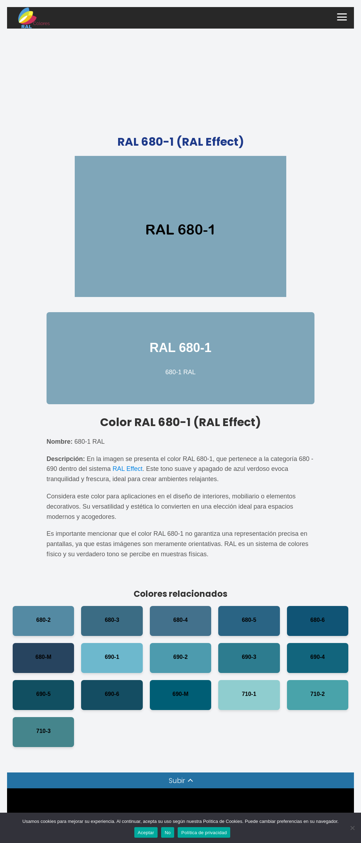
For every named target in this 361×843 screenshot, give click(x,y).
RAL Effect (127, 468)
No (168, 832)
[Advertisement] (180, 81)
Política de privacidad (204, 832)
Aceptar (146, 832)
